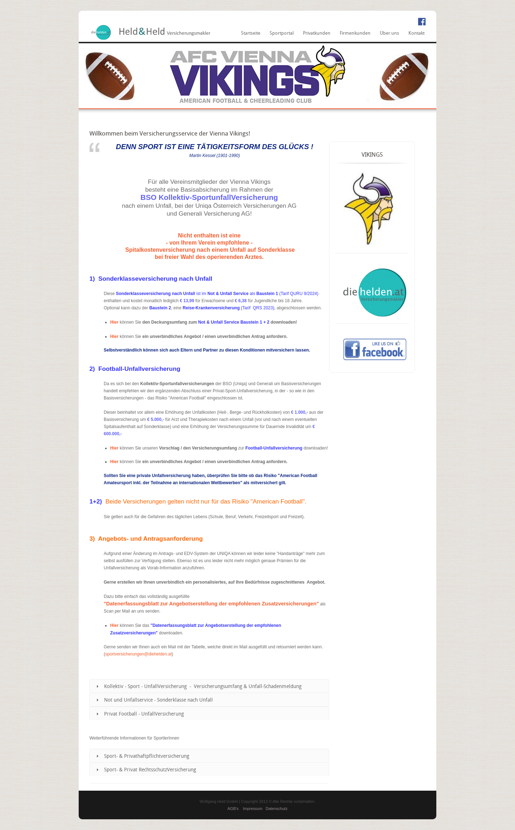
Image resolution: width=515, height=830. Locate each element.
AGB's (233, 808)
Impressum (252, 808)
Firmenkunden (355, 33)
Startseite (250, 33)
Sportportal (282, 33)
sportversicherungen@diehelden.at (138, 654)
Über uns (389, 33)
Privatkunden (316, 33)
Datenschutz (277, 808)
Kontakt (416, 33)
